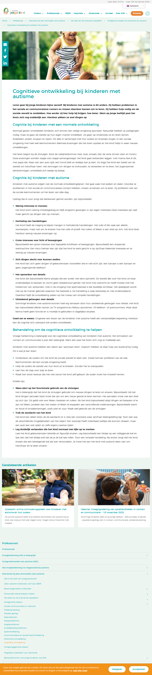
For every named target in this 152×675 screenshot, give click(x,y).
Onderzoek (94, 13)
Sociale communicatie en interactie (20, 606)
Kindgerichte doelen (13, 602)
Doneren (137, 13)
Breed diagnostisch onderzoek (17, 589)
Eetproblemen (10, 617)
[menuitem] (39, 13)
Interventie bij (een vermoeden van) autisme (47, 21)
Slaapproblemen (11, 621)
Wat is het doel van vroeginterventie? (20, 579)
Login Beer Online (116, 2)
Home (4, 21)
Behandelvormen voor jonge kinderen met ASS (25, 658)
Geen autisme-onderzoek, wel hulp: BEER (22, 584)
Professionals (53, 13)
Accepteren (139, 669)
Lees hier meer (80, 671)
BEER (68, 13)
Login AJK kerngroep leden (138, 2)
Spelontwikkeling (11, 632)
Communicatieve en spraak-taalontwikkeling (24, 635)
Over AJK (120, 13)
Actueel (109, 13)
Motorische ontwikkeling (15, 639)
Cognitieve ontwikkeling (14, 643)
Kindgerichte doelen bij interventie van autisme (127, 21)
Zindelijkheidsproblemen (15, 628)
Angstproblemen (11, 624)
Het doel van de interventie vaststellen (86, 21)
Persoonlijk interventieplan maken (19, 594)
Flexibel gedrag (11, 613)
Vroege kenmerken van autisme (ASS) (20, 562)
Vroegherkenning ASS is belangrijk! (19, 555)
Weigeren (117, 669)
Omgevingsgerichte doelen (16, 647)
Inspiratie (78, 13)
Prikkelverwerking (12, 610)
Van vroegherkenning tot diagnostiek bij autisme (25, 568)
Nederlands (133, 6)
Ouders (37, 13)
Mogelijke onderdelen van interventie (20, 653)
